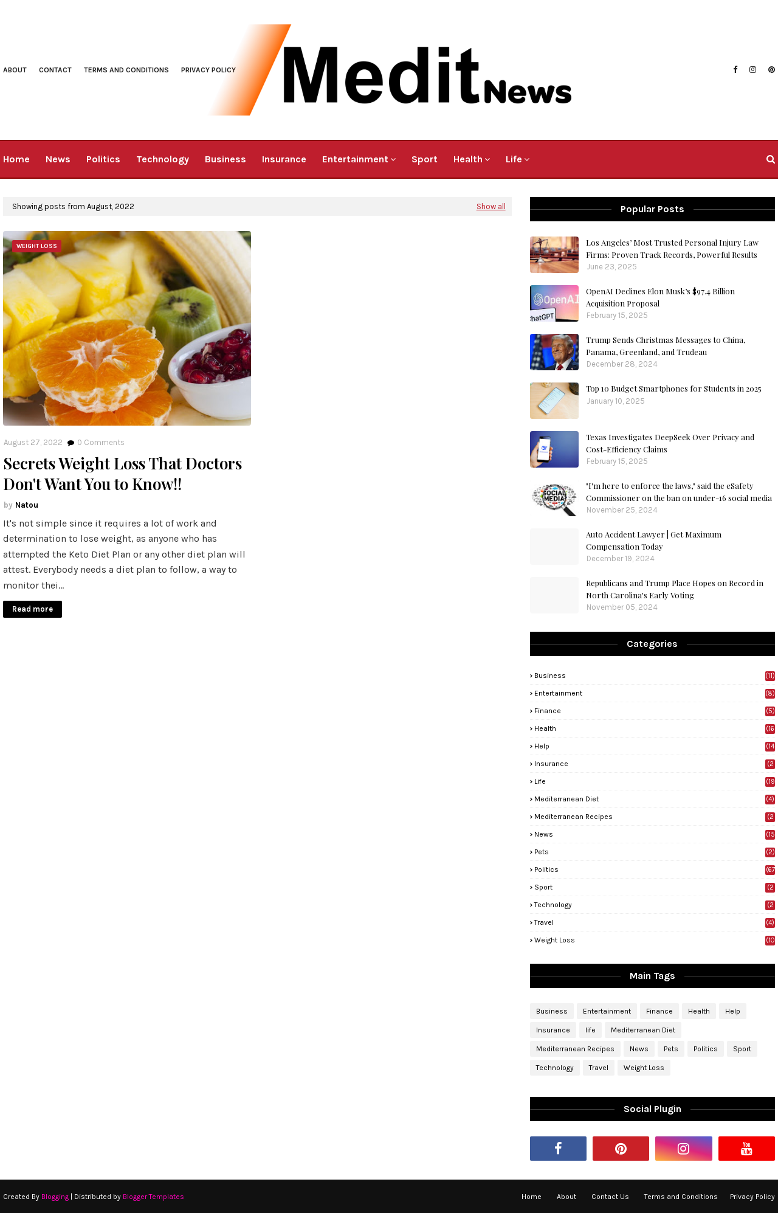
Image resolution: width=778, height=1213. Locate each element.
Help (654, 746)
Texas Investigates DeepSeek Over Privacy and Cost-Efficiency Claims (670, 443)
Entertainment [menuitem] (355, 159)
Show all (491, 206)
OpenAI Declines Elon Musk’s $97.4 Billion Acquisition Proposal (660, 297)
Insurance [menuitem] (284, 159)
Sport (654, 887)
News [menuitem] (58, 159)
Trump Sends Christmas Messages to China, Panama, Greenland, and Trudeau (665, 345)
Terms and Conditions (126, 70)
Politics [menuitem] (103, 159)
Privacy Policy (752, 1196)
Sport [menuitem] (424, 159)
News (654, 834)
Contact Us (610, 1196)
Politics (654, 869)
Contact (55, 70)
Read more (32, 608)
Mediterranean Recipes (654, 816)
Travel (654, 922)
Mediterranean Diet (654, 799)
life (654, 781)
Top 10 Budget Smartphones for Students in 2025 (674, 388)
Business (654, 675)
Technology (654, 904)
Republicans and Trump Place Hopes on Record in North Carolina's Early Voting (674, 589)
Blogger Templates (153, 1196)
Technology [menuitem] (162, 159)
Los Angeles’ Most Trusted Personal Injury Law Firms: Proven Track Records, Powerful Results (672, 248)
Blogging (55, 1196)
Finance (654, 711)
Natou (26, 505)
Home (532, 1196)
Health (654, 728)
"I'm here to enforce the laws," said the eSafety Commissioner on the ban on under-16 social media (679, 491)
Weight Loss (654, 940)
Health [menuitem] (468, 159)
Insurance (654, 763)
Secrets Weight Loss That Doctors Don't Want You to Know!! (122, 473)
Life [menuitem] (514, 159)
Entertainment (654, 693)
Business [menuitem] (225, 159)
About (15, 70)
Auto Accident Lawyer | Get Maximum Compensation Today (653, 540)
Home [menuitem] (16, 159)
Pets (654, 852)
